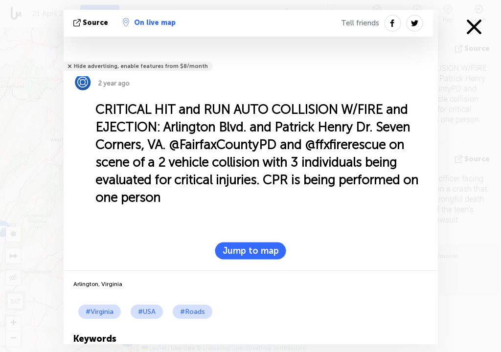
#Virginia (100, 312)
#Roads (192, 312)
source (91, 23)
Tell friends (360, 23)
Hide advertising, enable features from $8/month (141, 66)
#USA (147, 312)
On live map (149, 22)
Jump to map (251, 250)
